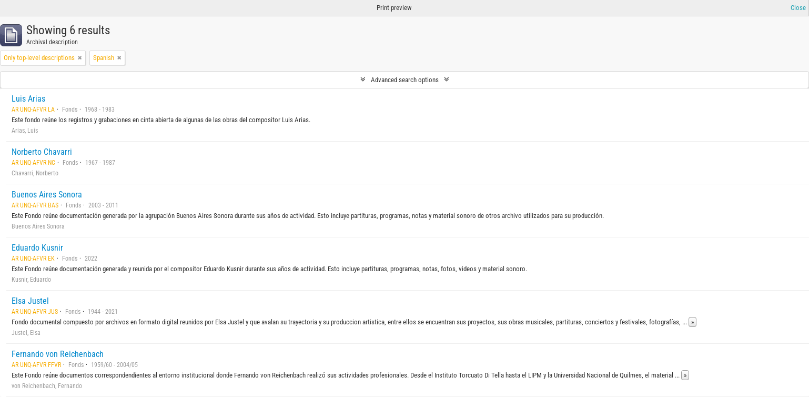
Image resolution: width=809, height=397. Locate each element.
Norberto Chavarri (42, 152)
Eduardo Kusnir (37, 248)
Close (798, 8)
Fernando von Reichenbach (58, 354)
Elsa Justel (30, 301)
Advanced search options (405, 80)
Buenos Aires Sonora (47, 195)
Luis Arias (28, 99)
